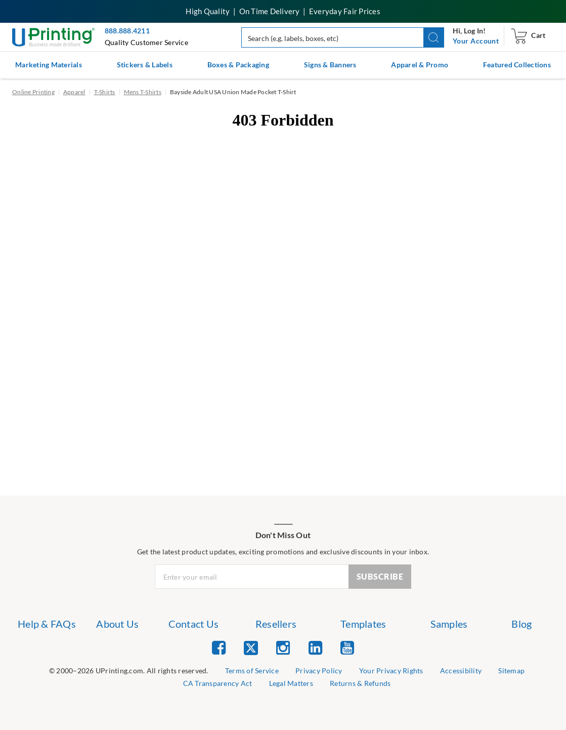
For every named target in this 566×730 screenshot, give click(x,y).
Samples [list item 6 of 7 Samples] (449, 624)
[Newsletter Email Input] (252, 576)
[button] (433, 37)
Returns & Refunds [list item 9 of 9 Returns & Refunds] (360, 683)
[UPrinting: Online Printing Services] (53, 36)
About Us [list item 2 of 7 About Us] (117, 624)
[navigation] (476, 41)
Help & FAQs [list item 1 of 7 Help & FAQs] (47, 624)
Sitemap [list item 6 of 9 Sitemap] (511, 670)
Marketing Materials (48, 64)
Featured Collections (517, 64)
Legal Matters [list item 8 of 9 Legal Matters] (291, 683)
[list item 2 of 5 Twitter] (251, 649)
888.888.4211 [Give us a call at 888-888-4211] (127, 30)
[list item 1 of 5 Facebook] (219, 647)
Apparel (74, 92)
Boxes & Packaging (238, 64)
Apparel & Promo (419, 64)
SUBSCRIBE (380, 576)
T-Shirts (104, 92)
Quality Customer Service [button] (146, 42)
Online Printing (33, 92)
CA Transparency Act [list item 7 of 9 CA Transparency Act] (217, 683)
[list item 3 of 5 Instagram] (283, 647)
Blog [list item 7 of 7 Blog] (521, 624)
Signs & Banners (330, 64)
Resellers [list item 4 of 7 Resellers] (275, 624)
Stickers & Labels (144, 64)
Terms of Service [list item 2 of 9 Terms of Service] (252, 670)
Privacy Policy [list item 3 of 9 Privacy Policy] (318, 670)
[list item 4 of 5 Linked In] (315, 647)
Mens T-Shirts (142, 92)
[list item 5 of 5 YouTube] (347, 647)
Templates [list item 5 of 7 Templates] (363, 624)
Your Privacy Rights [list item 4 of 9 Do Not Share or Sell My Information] (391, 670)
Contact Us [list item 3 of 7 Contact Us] (193, 624)
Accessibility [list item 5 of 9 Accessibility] (461, 670)
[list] (128, 671)
